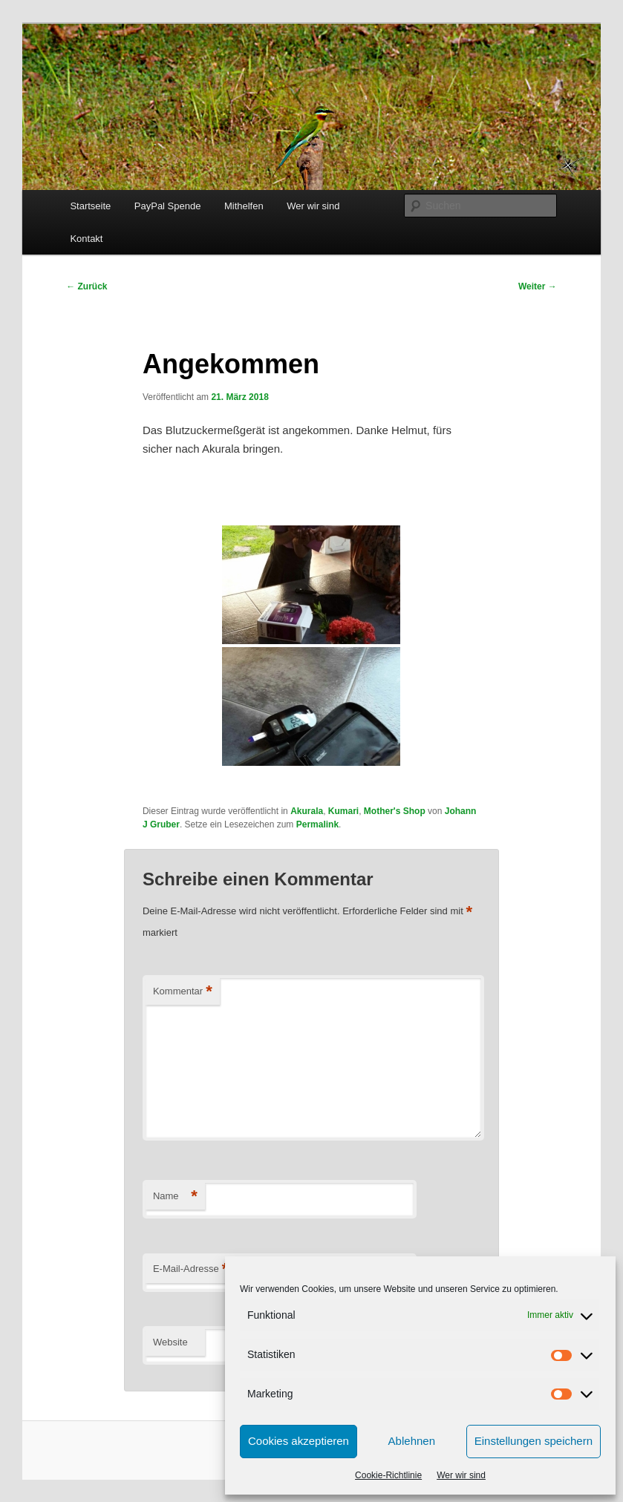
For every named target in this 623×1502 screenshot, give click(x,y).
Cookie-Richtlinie (388, 1475)
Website (170, 1342)
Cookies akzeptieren (298, 1440)
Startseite (90, 205)
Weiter (537, 286)
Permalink (317, 824)
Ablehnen (411, 1440)
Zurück (86, 286)
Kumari (343, 811)
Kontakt (86, 238)
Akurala (306, 811)
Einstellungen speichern (533, 1440)
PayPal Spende (167, 205)
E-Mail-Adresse (190, 1269)
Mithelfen (244, 205)
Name (175, 1196)
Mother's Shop (394, 811)
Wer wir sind (461, 1475)
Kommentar (182, 992)
